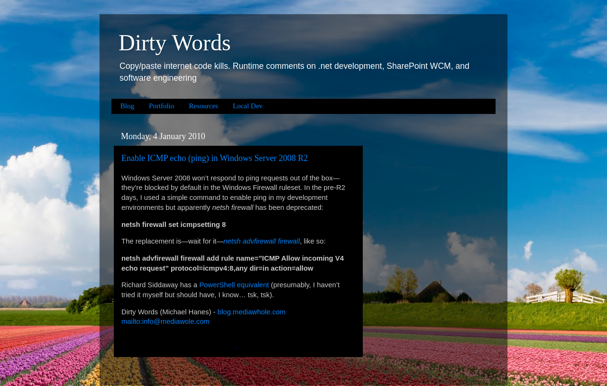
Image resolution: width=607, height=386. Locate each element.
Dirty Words (175, 42)
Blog (127, 106)
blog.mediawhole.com (252, 312)
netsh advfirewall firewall (261, 241)
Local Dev (248, 106)
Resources (203, 106)
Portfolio (161, 106)
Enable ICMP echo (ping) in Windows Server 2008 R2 (214, 158)
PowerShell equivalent (234, 285)
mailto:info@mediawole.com (165, 321)
